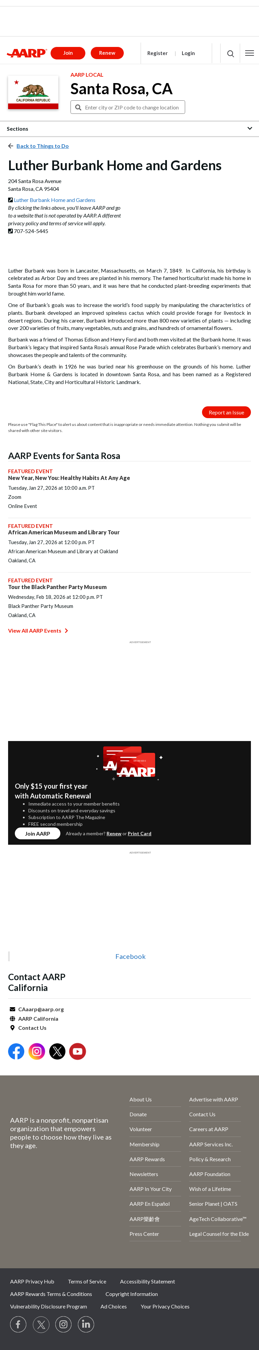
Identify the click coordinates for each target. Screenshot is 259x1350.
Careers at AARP (208, 1129)
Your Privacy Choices (165, 1306)
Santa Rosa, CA (121, 88)
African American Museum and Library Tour (64, 532)
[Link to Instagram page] (63, 1324)
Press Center (144, 1233)
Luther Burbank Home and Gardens (54, 200)
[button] (249, 53)
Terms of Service (87, 1281)
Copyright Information (132, 1294)
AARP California (38, 1018)
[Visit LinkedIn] (86, 1324)
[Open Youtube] (77, 1052)
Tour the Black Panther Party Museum (57, 587)
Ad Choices (113, 1306)
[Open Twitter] (57, 1052)
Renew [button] (107, 53)
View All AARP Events (38, 630)
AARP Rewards (147, 1159)
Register (157, 53)
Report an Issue (226, 412)
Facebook (130, 956)
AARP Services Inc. (211, 1144)
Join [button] (68, 53)
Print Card (139, 833)
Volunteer (141, 1129)
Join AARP (37, 833)
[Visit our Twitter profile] (41, 1324)
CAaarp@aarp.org (41, 1009)
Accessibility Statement (147, 1281)
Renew (114, 833)
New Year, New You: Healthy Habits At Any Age (69, 478)
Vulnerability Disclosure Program (48, 1306)
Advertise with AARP (213, 1099)
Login (188, 53)
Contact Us (32, 1027)
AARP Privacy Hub (32, 1281)
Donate (138, 1114)
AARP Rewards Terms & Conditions (51, 1294)
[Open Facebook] (16, 1052)
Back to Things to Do (43, 146)
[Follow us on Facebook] (18, 1324)
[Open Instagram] (36, 1052)
